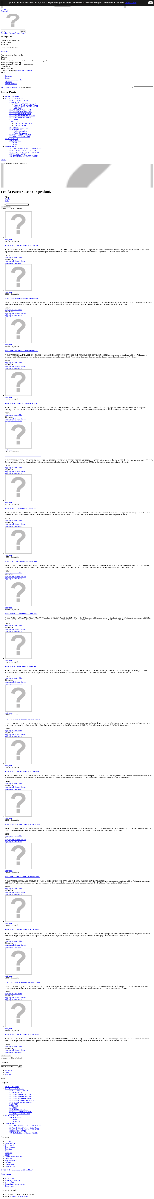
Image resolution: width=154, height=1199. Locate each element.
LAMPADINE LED (16, 102)
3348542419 (9, 1164)
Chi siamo (8, 82)
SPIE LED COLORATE (17, 154)
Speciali (3, 160)
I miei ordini (9, 1178)
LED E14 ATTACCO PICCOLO (25, 104)
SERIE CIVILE (10, 146)
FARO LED (13, 127)
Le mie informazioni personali (15, 1184)
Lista (7, 201)
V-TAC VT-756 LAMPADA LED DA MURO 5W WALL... (22, 982)
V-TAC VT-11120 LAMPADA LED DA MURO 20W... (21, 614)
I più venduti (9, 1145)
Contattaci (4, 11)
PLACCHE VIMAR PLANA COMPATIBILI (24, 152)
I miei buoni (9, 1186)
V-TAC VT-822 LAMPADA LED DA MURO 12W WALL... (23, 245)
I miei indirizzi (10, 1182)
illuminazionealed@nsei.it (19, 1196)
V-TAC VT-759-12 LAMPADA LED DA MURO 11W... (21, 298)
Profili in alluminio (20, 131)
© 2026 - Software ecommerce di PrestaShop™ (17, 1170)
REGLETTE (13, 119)
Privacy (7, 78)
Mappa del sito (10, 1166)
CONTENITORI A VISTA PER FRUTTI (23, 156)
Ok (151, 3)
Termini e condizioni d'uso (14, 80)
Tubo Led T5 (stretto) (21, 125)
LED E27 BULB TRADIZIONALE (26, 106)
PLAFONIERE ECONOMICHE (20, 117)
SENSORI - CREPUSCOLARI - (20, 135)
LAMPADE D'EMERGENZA (19, 137)
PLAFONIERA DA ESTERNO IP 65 (22, 116)
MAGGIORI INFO (130, 3)
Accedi (3, 9)
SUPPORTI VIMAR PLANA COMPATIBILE (25, 148)
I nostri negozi (10, 1147)
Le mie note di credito (12, 1180)
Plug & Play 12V (15, 141)
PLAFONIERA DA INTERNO (20, 114)
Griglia (7, 199)
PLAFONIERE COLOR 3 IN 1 (20, 110)
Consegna (8, 76)
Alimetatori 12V (15, 142)
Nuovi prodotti (10, 1143)
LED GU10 (18, 108)
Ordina (3, 204)
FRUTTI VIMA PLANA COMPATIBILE (23, 150)
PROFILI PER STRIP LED (18, 129)
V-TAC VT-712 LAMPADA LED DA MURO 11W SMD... (22, 719)
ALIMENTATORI (11, 139)
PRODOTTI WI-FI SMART (19, 100)
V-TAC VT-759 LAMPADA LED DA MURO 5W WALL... (22, 824)
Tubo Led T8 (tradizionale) (23, 123)
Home (7, 1151)
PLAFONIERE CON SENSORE (20, 112)
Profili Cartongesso (20, 133)
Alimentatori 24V (15, 144)
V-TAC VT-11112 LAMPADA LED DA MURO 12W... (21, 508)
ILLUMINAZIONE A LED (14, 98)
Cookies (8, 1162)
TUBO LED (13, 121)
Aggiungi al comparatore (13, 263)
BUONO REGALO (12, 96)
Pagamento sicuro (11, 84)
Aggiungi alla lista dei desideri (15, 261)
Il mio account (6, 1174)
